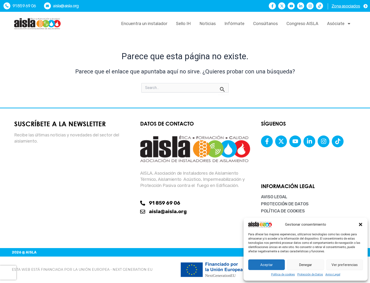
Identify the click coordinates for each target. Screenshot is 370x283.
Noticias (207, 23)
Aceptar (266, 265)
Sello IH (183, 23)
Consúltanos (265, 23)
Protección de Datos (310, 274)
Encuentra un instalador (144, 23)
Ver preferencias (345, 265)
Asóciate (339, 23)
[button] (360, 224)
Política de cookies (283, 274)
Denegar (305, 265)
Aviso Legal (332, 274)
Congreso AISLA (302, 23)
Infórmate (234, 23)
